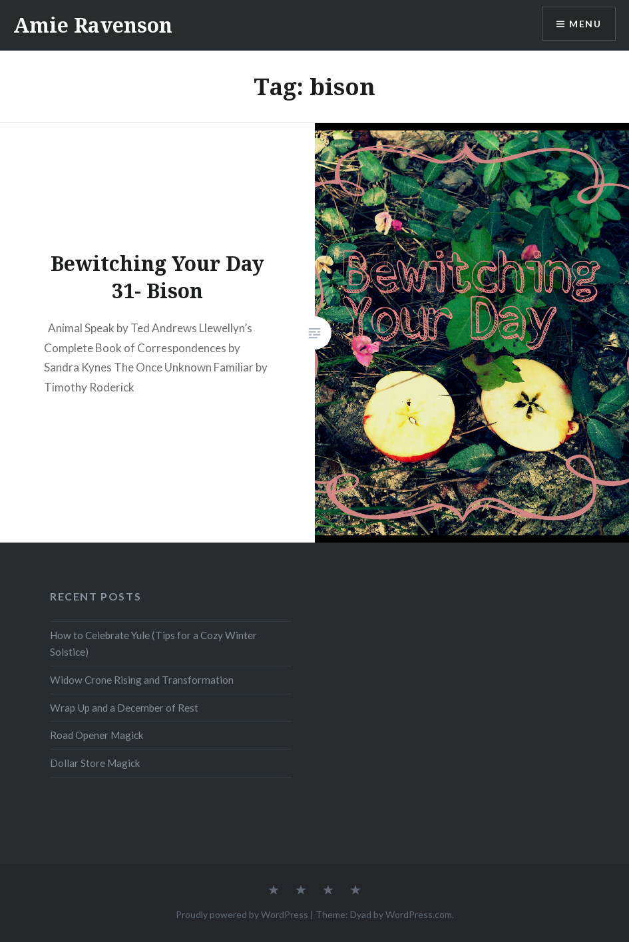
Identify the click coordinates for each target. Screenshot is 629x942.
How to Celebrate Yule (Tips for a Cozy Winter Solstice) (153, 643)
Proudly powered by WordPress (242, 914)
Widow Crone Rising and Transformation (142, 680)
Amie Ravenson (92, 25)
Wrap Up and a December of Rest (124, 708)
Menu (585, 23)
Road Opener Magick (97, 735)
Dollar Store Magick (95, 763)
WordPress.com (418, 914)
